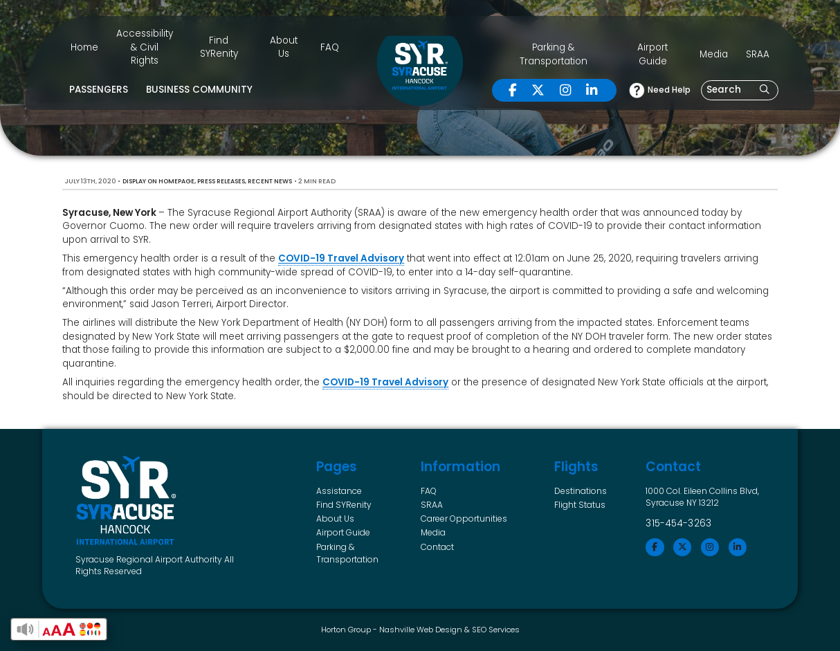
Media (714, 54)
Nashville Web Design (420, 629)
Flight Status (579, 505)
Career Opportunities (464, 518)
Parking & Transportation (553, 54)
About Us (284, 47)
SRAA (757, 54)
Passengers (98, 89)
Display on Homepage (158, 181)
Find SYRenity (219, 47)
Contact (437, 547)
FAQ (329, 47)
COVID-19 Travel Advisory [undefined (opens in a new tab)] (341, 258)
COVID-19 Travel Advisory (385, 382)
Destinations (580, 491)
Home (84, 47)
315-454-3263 (679, 523)
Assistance (339, 491)
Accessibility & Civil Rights (144, 47)
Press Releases (221, 181)
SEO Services (496, 629)
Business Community (199, 89)
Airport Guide (652, 54)
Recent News (270, 181)
